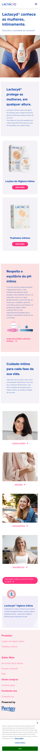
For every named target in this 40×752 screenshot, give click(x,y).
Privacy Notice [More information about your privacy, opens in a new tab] (19, 739)
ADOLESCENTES (18, 526)
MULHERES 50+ (19, 567)
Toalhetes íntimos (9, 646)
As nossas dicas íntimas (12, 663)
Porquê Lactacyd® (10, 668)
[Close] (37, 723)
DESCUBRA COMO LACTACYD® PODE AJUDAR (19, 580)
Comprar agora (8, 685)
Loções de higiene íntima (13, 641)
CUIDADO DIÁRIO (18, 443)
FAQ (4, 673)
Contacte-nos (8, 696)
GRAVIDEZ (19, 484)
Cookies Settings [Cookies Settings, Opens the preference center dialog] (20, 743)
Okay (20, 749)
